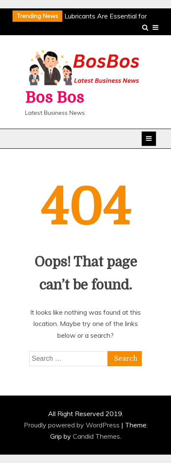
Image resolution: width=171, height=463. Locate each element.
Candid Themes (96, 436)
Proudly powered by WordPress (72, 425)
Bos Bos (54, 97)
